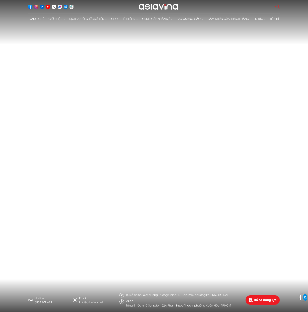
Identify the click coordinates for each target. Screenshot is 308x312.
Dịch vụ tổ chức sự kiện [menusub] (86, 18)
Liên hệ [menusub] (275, 18)
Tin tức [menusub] (258, 18)
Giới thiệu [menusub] (55, 18)
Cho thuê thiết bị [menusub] (123, 18)
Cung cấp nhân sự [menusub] (156, 18)
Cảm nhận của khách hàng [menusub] (228, 18)
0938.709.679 (43, 302)
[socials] (30, 7)
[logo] (158, 7)
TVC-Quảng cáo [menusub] (189, 18)
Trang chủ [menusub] (36, 18)
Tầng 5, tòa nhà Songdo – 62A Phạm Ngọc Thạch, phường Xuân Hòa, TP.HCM (178, 305)
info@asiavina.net (91, 302)
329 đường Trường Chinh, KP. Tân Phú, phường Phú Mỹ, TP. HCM (185, 294)
